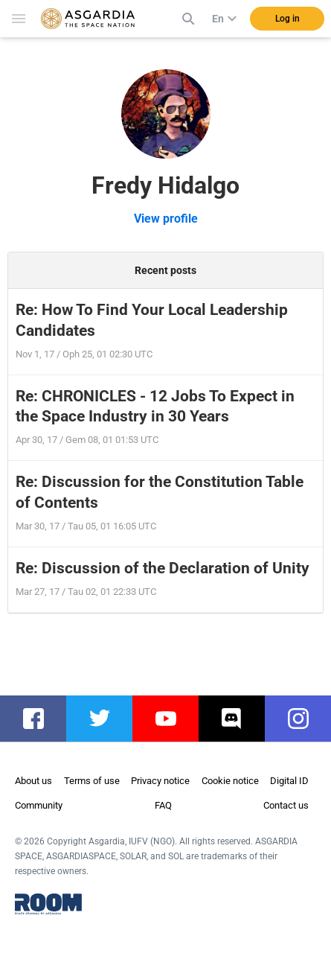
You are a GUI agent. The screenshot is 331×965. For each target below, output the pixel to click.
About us (33, 780)
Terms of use (92, 780)
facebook (40, 718)
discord (239, 718)
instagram (305, 718)
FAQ (163, 805)
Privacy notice (160, 780)
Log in (287, 18)
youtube (173, 718)
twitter (106, 718)
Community (38, 805)
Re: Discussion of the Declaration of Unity (162, 568)
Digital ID (289, 780)
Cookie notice (230, 780)
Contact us (286, 805)
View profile (166, 218)
